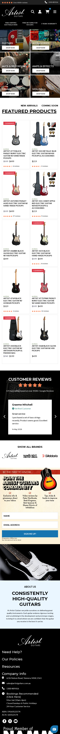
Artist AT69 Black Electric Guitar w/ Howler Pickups (12, 300)
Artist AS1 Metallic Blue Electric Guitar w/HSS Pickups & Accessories (44, 153)
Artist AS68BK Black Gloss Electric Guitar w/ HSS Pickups (14, 253)
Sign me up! (30, 533)
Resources (11, 667)
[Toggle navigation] (55, 11)
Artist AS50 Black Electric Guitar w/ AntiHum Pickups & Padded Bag (12, 349)
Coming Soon (50, 105)
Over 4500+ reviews (20, 3)
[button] (40, 11)
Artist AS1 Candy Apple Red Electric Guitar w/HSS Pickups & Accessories (43, 204)
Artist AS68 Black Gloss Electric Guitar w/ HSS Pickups (44, 348)
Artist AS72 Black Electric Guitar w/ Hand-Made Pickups (42, 253)
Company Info (14, 674)
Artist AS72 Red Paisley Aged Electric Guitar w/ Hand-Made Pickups (15, 203)
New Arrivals (29, 105)
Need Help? (12, 652)
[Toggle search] (32, 11)
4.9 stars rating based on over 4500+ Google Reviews (30, 391)
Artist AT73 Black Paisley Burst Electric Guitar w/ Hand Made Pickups (14, 154)
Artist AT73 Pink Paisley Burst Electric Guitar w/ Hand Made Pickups (44, 300)
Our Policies (12, 659)
